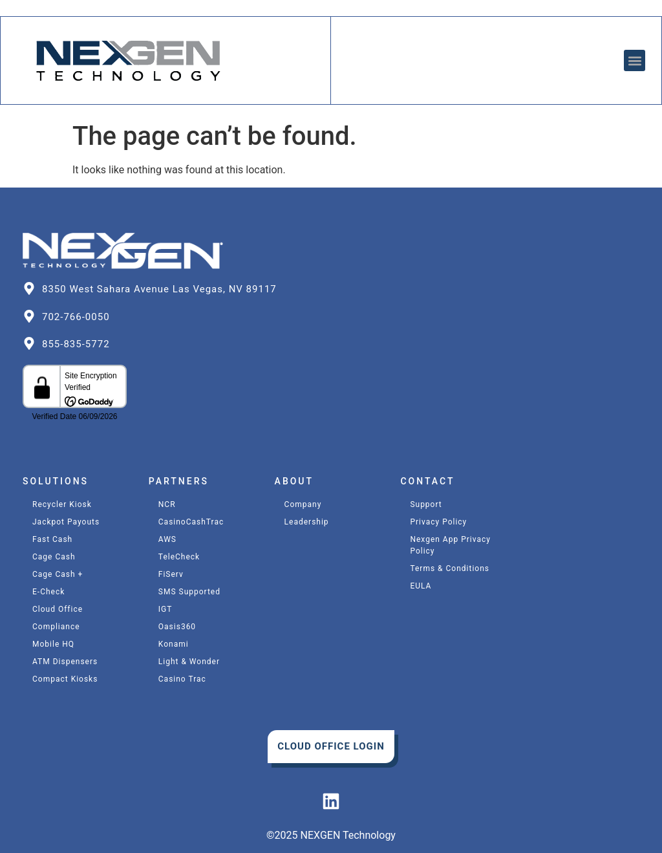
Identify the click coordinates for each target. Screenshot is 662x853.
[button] (634, 60)
